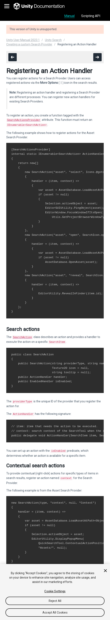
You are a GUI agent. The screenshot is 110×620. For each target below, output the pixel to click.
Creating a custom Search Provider (29, 44)
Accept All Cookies (55, 612)
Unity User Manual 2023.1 (23, 40)
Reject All (55, 601)
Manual (69, 16)
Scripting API (90, 16)
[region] (55, 592)
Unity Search (53, 40)
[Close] (105, 570)
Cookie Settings (54, 591)
